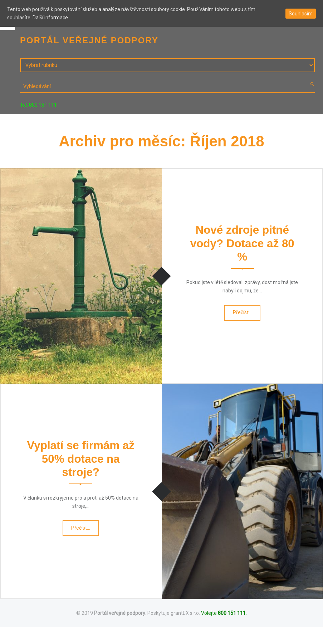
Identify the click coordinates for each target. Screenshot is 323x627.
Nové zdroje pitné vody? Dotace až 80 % (242, 243)
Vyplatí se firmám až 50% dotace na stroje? (80, 458)
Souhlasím (301, 13)
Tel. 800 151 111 (38, 105)
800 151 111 (232, 613)
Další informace (50, 17)
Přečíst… (243, 314)
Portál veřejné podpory (119, 613)
